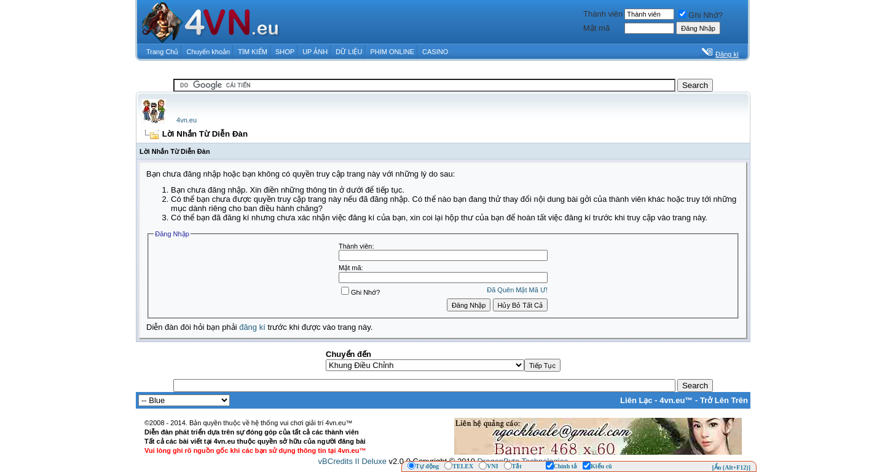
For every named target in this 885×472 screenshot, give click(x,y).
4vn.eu (186, 120)
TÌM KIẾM (252, 51)
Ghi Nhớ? (700, 15)
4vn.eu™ (676, 400)
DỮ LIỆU (349, 51)
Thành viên (603, 13)
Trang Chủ (162, 51)
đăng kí (252, 327)
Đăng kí (727, 54)
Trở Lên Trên (724, 400)
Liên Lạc (636, 400)
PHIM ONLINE (392, 51)
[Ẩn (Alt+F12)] (731, 467)
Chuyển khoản (208, 51)
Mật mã (596, 28)
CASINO (435, 51)
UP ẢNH (315, 51)
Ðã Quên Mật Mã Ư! (517, 290)
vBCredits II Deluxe (352, 461)
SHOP (284, 51)
